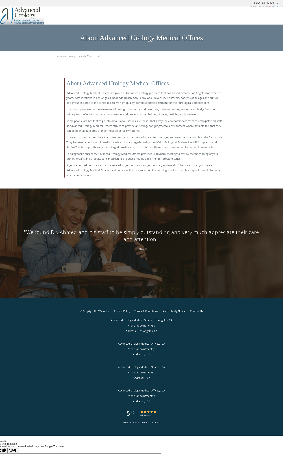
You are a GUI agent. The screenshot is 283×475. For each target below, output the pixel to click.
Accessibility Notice (174, 311)
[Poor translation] (13, 450)
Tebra (157, 422)
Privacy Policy (122, 311)
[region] (141, 239)
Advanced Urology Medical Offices (74, 56)
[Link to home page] (22, 15)
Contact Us (196, 311)
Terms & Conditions (146, 311)
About (101, 56)
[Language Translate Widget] (267, 2)
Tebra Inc (104, 311)
